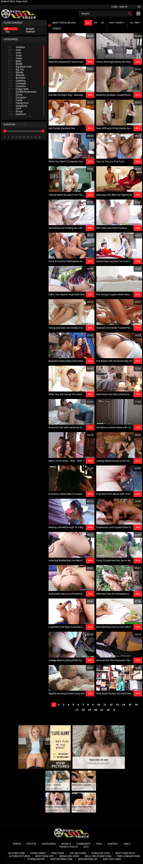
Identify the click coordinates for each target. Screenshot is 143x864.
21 (102, 709)
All (6, 28)
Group (15, 111)
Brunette (16, 77)
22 (108, 709)
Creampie (17, 83)
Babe (14, 61)
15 (130, 704)
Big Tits (16, 69)
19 (89, 709)
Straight (30, 28)
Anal (14, 50)
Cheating (16, 80)
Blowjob (16, 75)
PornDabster (36, 859)
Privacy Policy (68, 846)
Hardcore (17, 114)
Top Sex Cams (77, 853)
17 (76, 709)
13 (117, 704)
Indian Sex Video (69, 856)
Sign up (124, 7)
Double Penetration (22, 91)
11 (104, 704)
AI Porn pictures (19, 856)
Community (83, 843)
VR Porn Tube (16, 853)
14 (123, 704)
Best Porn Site (44, 856)
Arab (14, 52)
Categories (49, 843)
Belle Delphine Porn (98, 856)
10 (98, 704)
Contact (112, 843)
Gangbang (17, 105)
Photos (31, 843)
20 (95, 709)
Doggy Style (18, 89)
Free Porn (57, 853)
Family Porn (18, 103)
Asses (15, 58)
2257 (86, 846)
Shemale (30, 31)
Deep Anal (21, 1)
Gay (7, 31)
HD (95, 22)
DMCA (127, 843)
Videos (17, 843)
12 (111, 704)
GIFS (14, 108)
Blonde (15, 72)
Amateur (16, 47)
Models (66, 843)
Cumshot (17, 86)
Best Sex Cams (112, 859)
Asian (15, 55)
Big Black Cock (20, 66)
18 (83, 709)
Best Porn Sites (125, 853)
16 (136, 704)
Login (114, 7)
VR (102, 22)
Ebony (15, 94)
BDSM (15, 63)
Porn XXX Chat (100, 853)
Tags (99, 843)
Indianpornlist (88, 859)
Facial (15, 100)
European (17, 97)
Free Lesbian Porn (128, 856)
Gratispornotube (61, 859)
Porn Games (38, 853)
